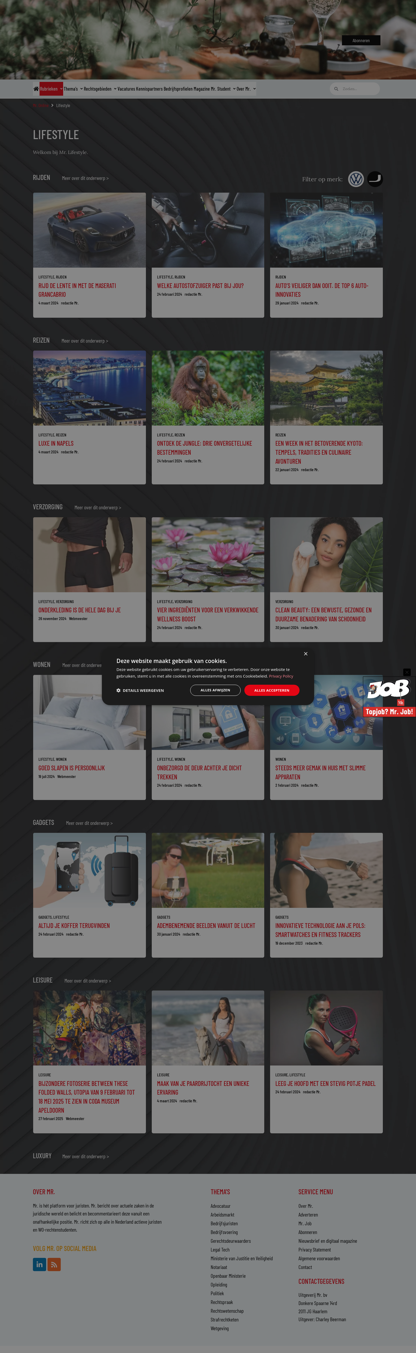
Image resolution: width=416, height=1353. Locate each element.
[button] (140, 690)
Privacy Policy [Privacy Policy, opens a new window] (281, 675)
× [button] (305, 654)
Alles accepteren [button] (270, 690)
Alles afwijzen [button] (212, 690)
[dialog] (208, 677)
